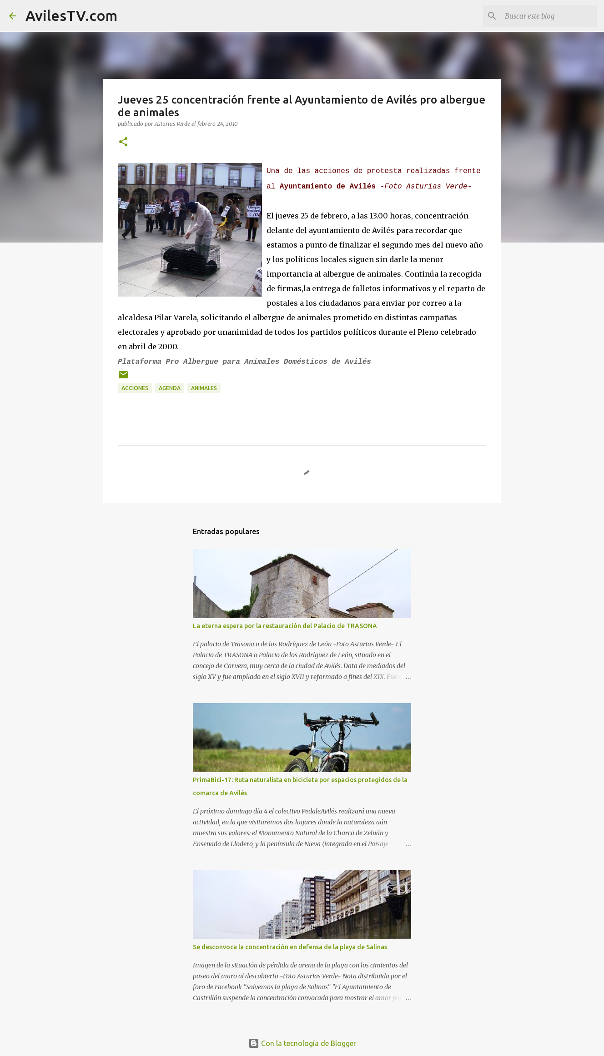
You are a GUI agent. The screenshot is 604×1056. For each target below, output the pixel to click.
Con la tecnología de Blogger (302, 1043)
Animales (204, 388)
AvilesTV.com (71, 15)
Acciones (134, 388)
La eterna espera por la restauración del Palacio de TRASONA (285, 626)
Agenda (170, 388)
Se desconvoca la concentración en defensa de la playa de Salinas (290, 947)
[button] (123, 142)
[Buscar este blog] (549, 16)
